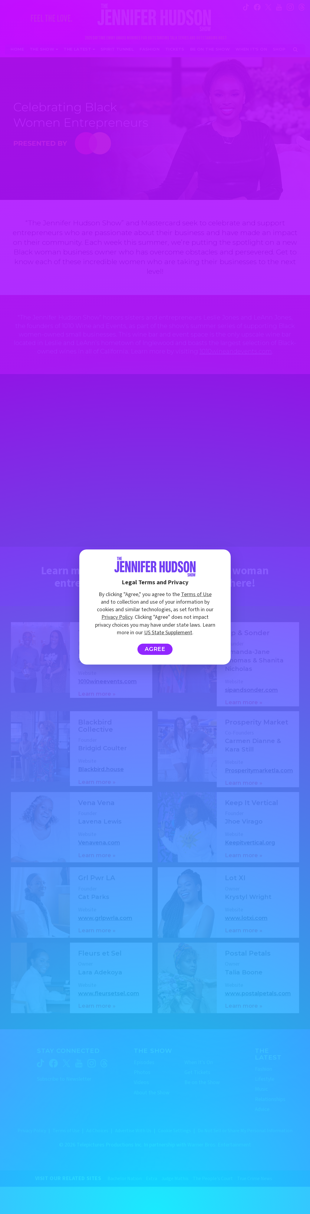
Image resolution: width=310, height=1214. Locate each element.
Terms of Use (196, 594)
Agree (155, 649)
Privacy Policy (116, 617)
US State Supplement (168, 632)
